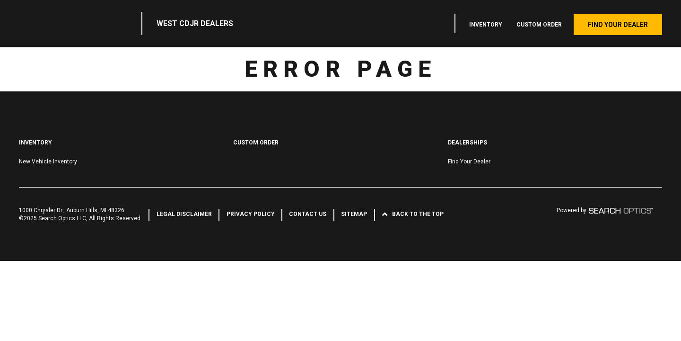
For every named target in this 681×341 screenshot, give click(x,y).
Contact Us (307, 214)
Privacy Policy (251, 214)
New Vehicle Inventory (48, 161)
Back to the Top (418, 214)
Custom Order (539, 24)
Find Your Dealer (618, 24)
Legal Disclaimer (184, 214)
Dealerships (467, 142)
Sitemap (354, 214)
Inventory (485, 24)
